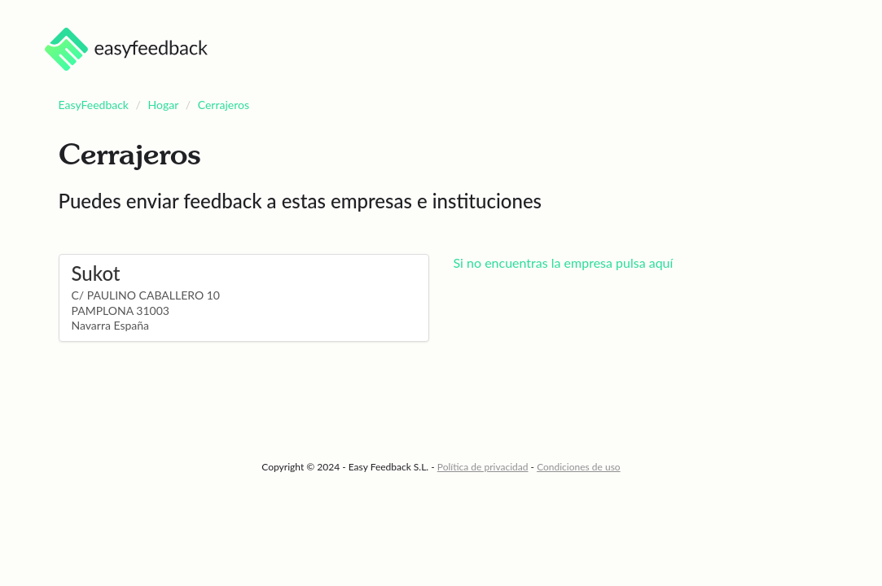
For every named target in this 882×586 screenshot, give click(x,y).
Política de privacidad (483, 467)
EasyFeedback (94, 105)
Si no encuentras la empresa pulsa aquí (564, 262)
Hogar (163, 105)
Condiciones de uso (579, 467)
